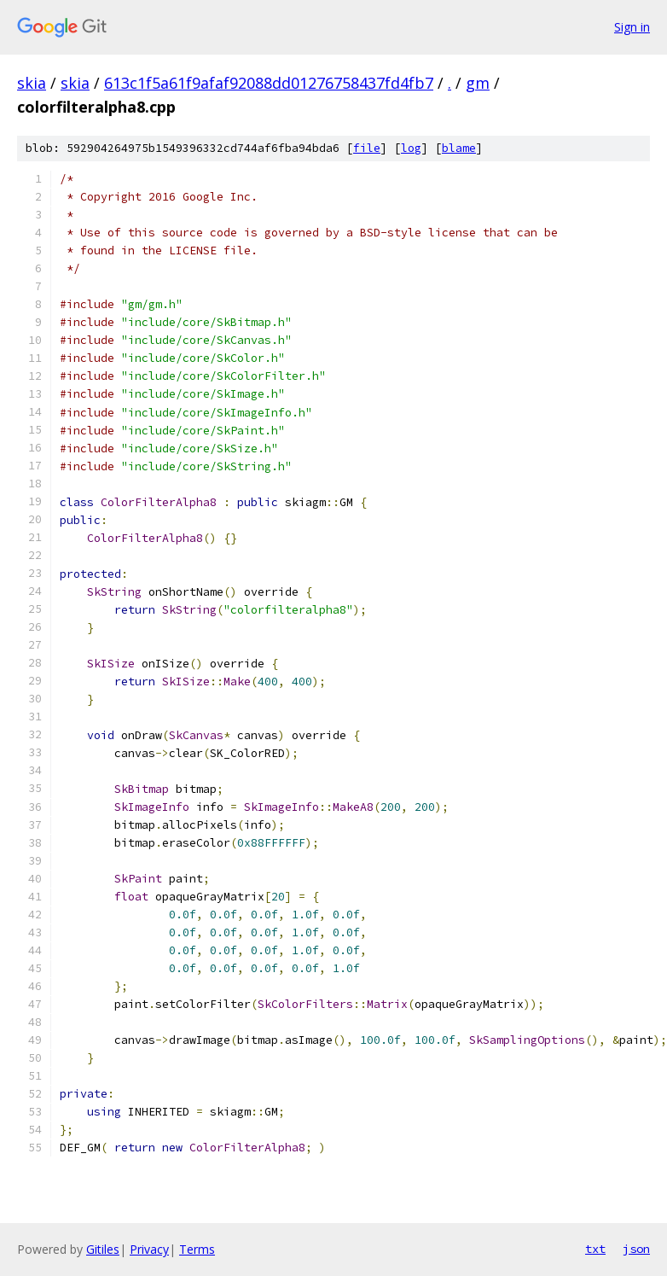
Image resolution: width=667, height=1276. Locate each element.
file (366, 148)
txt (595, 1248)
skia (31, 83)
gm (478, 83)
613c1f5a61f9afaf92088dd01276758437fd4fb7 (268, 83)
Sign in (632, 27)
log (411, 148)
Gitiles (102, 1249)
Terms (197, 1249)
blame (459, 148)
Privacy (149, 1249)
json (636, 1248)
